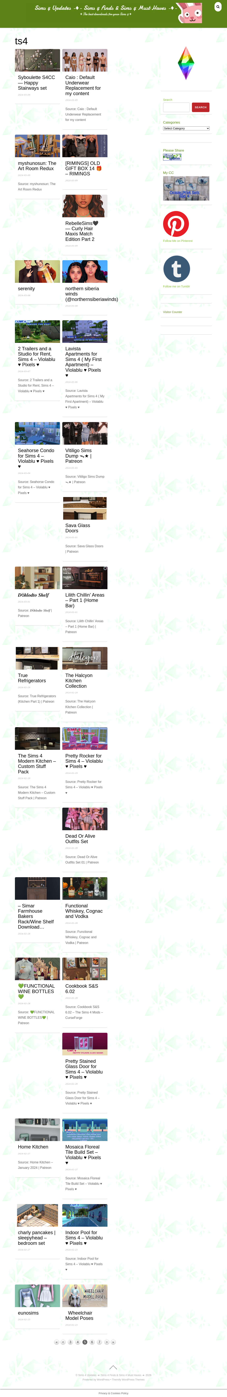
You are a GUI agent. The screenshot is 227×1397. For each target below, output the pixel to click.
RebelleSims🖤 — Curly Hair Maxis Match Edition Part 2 (82, 231)
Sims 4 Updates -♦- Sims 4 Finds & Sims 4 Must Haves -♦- (111, 1375)
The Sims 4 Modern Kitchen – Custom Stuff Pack (37, 763)
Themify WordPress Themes (128, 1379)
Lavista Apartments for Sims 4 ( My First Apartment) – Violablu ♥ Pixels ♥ (83, 362)
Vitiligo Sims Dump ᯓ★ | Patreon (78, 456)
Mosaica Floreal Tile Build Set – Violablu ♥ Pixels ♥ (83, 1154)
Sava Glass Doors (77, 528)
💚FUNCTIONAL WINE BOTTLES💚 (36, 991)
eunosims (29, 1313)
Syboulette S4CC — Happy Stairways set (36, 83)
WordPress (103, 1379)
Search (167, 99)
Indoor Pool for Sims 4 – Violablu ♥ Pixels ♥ (84, 1238)
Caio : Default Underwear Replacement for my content (83, 85)
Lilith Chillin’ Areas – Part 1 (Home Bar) (84, 600)
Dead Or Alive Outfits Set (80, 838)
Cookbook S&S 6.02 (81, 988)
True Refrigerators (33, 678)
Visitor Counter (172, 312)
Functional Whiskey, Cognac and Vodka (84, 911)
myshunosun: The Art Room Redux (37, 165)
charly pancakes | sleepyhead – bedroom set (36, 1238)
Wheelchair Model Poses (79, 1315)
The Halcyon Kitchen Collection (79, 681)
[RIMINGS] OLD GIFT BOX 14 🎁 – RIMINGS (83, 168)
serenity (26, 288)
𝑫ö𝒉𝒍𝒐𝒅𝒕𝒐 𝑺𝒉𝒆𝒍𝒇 (34, 595)
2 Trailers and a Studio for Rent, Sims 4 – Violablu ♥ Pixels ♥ (36, 356)
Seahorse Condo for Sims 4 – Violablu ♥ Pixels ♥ (36, 458)
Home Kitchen (34, 1146)
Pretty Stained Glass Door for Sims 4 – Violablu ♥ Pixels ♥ (84, 1069)
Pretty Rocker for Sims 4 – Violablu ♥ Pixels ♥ (84, 761)
